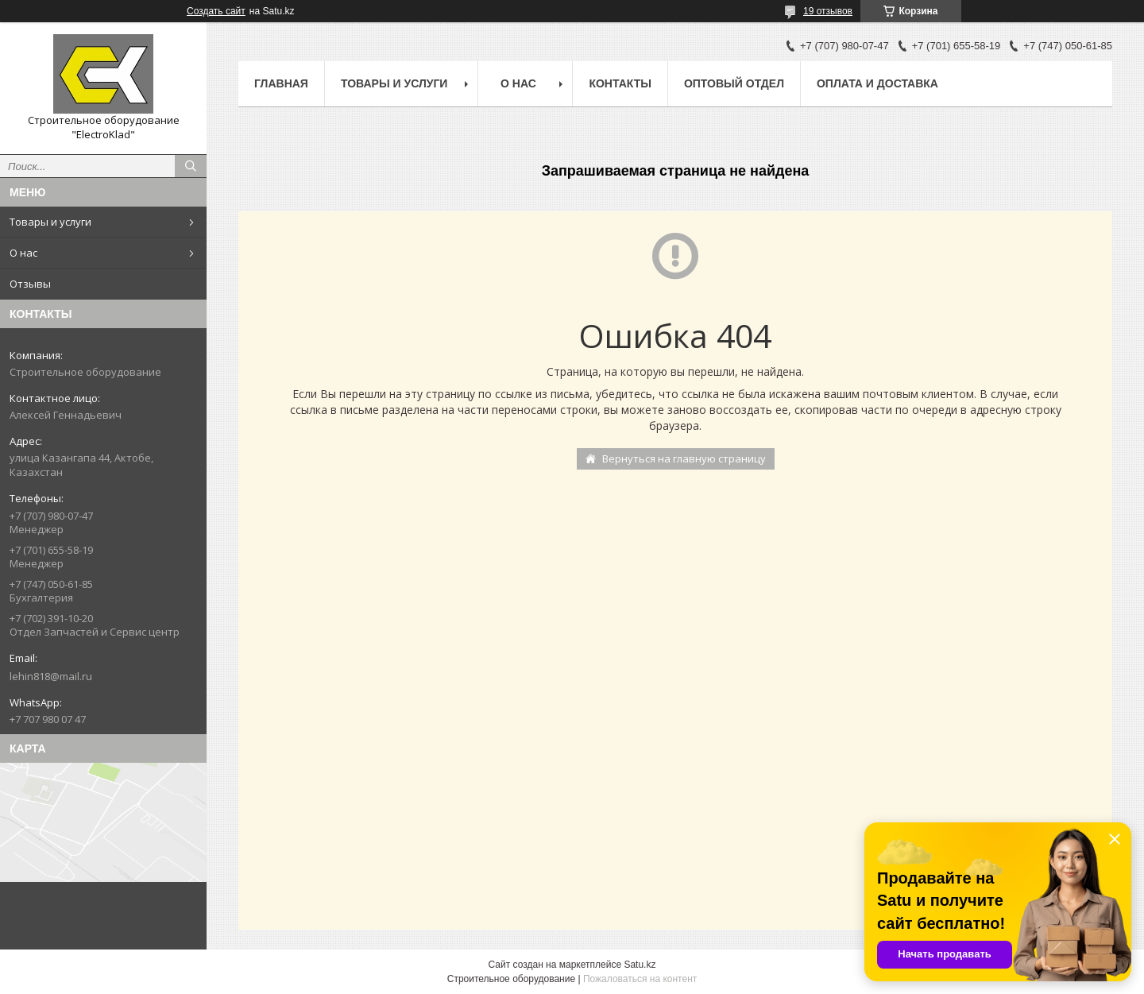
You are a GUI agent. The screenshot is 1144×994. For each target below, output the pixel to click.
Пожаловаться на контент (640, 978)
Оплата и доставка (877, 83)
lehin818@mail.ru (51, 676)
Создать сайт (216, 11)
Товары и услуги (50, 222)
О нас (23, 253)
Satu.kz (639, 964)
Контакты (620, 83)
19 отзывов (827, 11)
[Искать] (191, 166)
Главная (281, 83)
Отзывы (30, 284)
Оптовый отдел (734, 83)
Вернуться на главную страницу (684, 458)
